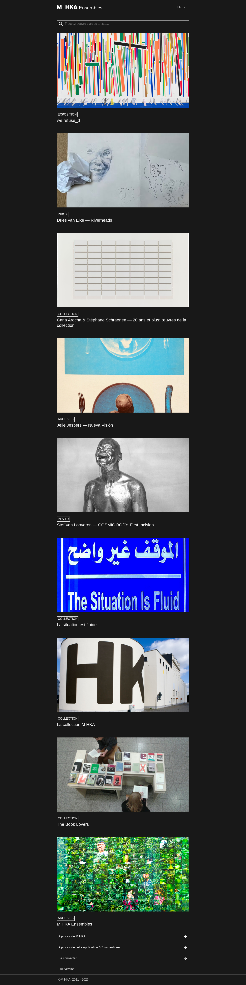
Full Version (66, 969)
